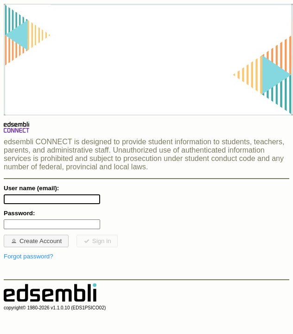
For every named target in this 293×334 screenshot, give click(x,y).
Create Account (36, 240)
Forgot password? (28, 256)
